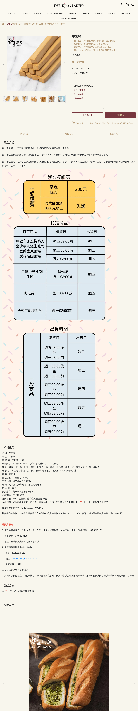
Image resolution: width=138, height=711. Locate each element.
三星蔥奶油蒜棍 (26, 651)
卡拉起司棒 (69, 651)
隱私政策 (51, 681)
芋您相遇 (24, 13)
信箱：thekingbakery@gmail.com (17, 694)
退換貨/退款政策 (37, 681)
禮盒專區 (111, 13)
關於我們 (13, 681)
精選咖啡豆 (125, 13)
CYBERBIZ (91, 704)
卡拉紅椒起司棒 (111, 651)
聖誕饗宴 (37, 13)
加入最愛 (78, 123)
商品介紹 (24, 133)
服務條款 (62, 681)
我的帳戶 (23, 681)
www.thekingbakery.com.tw (25, 558)
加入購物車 (87, 115)
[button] (64, 63)
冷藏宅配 (73, 13)
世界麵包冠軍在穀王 (55, 13)
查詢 (4, 681)
